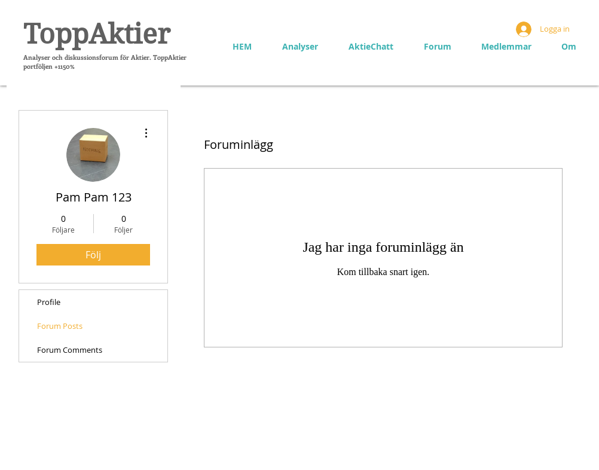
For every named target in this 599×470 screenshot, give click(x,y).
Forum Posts (59, 326)
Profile (48, 302)
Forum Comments (69, 349)
